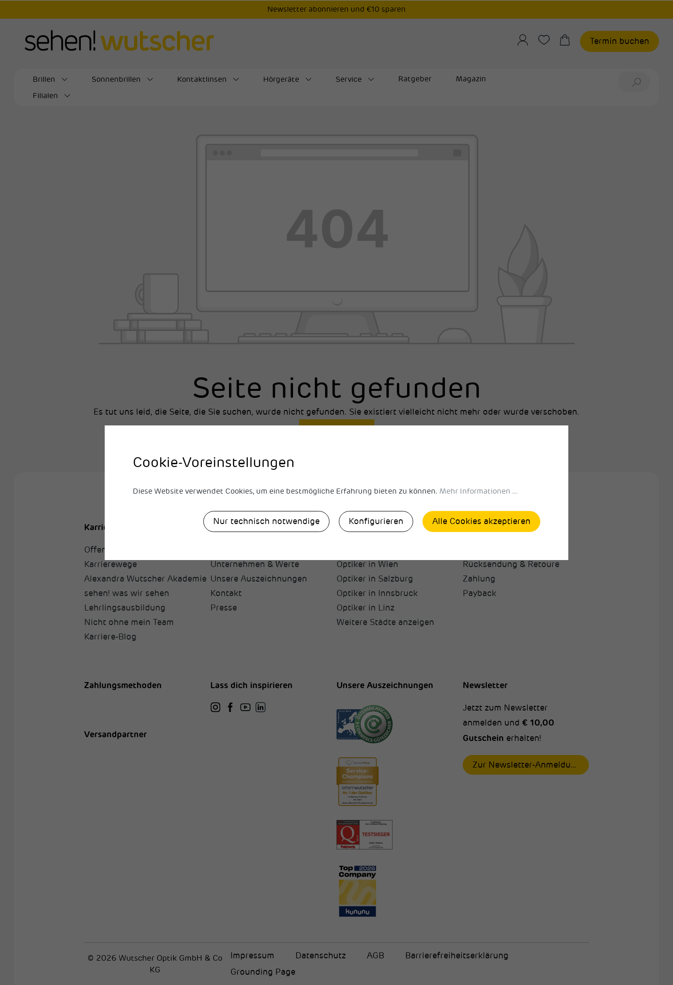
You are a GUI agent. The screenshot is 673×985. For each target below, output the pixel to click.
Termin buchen (619, 41)
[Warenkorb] (569, 40)
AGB (375, 955)
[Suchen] (638, 82)
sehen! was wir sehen (126, 593)
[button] (147, 517)
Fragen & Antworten (503, 550)
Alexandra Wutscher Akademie (145, 579)
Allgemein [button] (482, 527)
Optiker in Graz (366, 550)
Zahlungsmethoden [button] (123, 685)
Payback (479, 593)
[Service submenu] (371, 79)
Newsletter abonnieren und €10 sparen (336, 9)
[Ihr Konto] (527, 40)
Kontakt (226, 593)
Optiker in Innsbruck (377, 593)
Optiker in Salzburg (374, 579)
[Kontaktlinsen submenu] (236, 79)
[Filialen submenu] (67, 96)
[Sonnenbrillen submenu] (150, 79)
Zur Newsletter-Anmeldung (527, 765)
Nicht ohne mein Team (129, 622)
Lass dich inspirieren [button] (251, 685)
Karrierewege (110, 564)
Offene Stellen (112, 550)
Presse (223, 608)
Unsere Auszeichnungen (258, 579)
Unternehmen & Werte (254, 564)
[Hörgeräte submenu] (308, 79)
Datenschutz (320, 955)
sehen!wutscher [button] (242, 527)
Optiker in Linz (365, 608)
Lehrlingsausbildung (124, 608)
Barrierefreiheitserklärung (456, 955)
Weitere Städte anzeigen (385, 622)
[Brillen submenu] (64, 79)
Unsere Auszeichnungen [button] (384, 685)
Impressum (252, 955)
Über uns (228, 550)
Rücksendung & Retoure (511, 564)
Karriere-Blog (110, 637)
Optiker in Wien (367, 564)
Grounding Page (262, 972)
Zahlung (479, 579)
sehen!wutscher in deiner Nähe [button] (398, 527)
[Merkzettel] (548, 40)
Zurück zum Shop (336, 428)
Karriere (100, 527)
